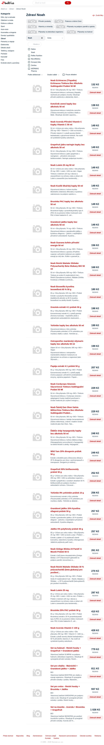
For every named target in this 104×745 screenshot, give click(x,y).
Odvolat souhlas (86, 736)
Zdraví (11, 9)
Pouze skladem (71, 74)
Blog (28, 736)
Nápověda (20, 736)
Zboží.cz (4, 9)
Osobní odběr (52, 75)
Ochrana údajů (50, 736)
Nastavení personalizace (68, 736)
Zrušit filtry (97, 15)
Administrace (37, 736)
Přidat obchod (8, 736)
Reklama (98, 736)
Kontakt (48, 738)
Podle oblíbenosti (34, 75)
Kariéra (56, 738)
